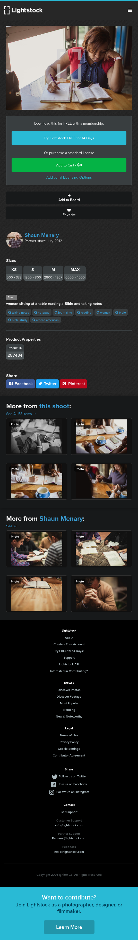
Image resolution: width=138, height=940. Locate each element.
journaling (63, 312)
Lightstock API (69, 664)
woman (103, 312)
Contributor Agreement (69, 755)
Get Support (69, 812)
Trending (69, 709)
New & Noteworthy (69, 716)
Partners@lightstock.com (69, 838)
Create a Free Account (69, 644)
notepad (41, 312)
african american (45, 320)
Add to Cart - (69, 165)
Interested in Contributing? (69, 671)
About (69, 637)
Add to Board (69, 198)
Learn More (69, 927)
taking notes (18, 312)
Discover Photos (69, 690)
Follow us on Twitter (73, 776)
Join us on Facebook (72, 784)
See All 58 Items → (21, 413)
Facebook (20, 384)
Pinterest (73, 384)
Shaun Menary (42, 235)
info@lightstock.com (69, 825)
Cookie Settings (69, 748)
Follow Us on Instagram (72, 792)
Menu (130, 10)
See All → (14, 526)
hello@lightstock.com (69, 851)
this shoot (54, 406)
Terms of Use (69, 735)
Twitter (47, 384)
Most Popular (69, 703)
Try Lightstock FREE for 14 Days (69, 138)
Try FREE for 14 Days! (69, 651)
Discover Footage (69, 696)
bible (120, 312)
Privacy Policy (69, 742)
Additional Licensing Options (69, 177)
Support (69, 657)
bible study (17, 320)
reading (84, 312)
